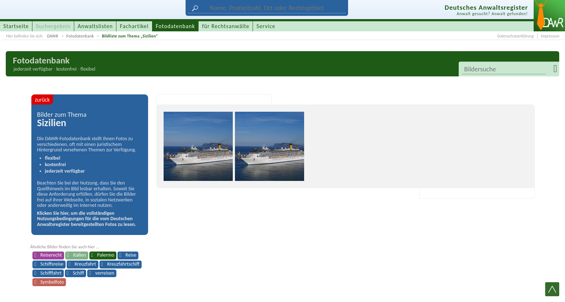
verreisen (104, 273)
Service (266, 26)
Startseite (16, 26)
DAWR (52, 36)
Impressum (550, 36)
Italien (79, 255)
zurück (42, 99)
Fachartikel (134, 26)
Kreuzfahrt (85, 264)
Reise (130, 255)
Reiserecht (51, 255)
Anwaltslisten (95, 26)
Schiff (78, 273)
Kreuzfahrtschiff (123, 264)
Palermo (105, 255)
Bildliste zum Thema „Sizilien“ (130, 36)
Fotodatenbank (80, 36)
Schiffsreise (51, 264)
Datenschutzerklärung (515, 36)
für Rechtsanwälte (225, 26)
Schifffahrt (51, 273)
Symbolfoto (52, 282)
